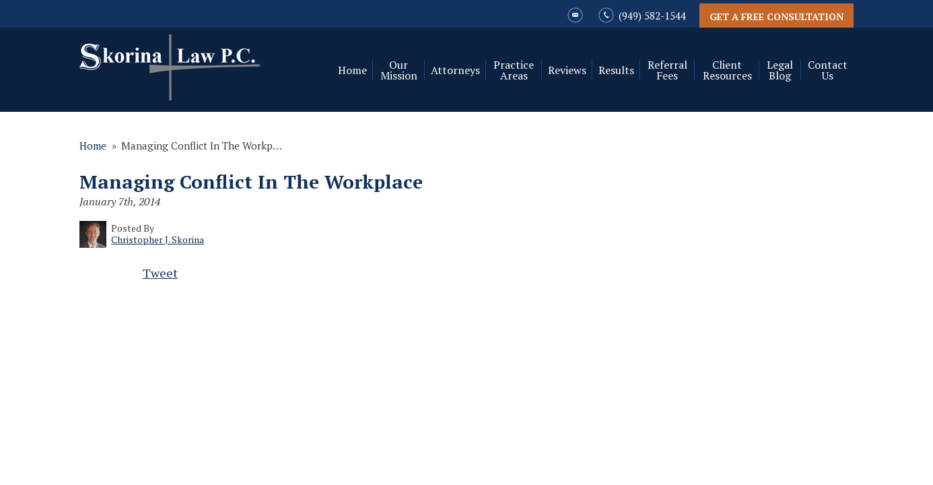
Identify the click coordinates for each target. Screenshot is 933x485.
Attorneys (455, 70)
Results (616, 70)
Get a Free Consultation (776, 16)
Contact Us (828, 70)
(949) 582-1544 (652, 15)
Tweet (160, 273)
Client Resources (727, 70)
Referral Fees (667, 70)
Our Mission (398, 70)
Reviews (567, 70)
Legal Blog (780, 70)
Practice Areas (513, 70)
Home (352, 70)
